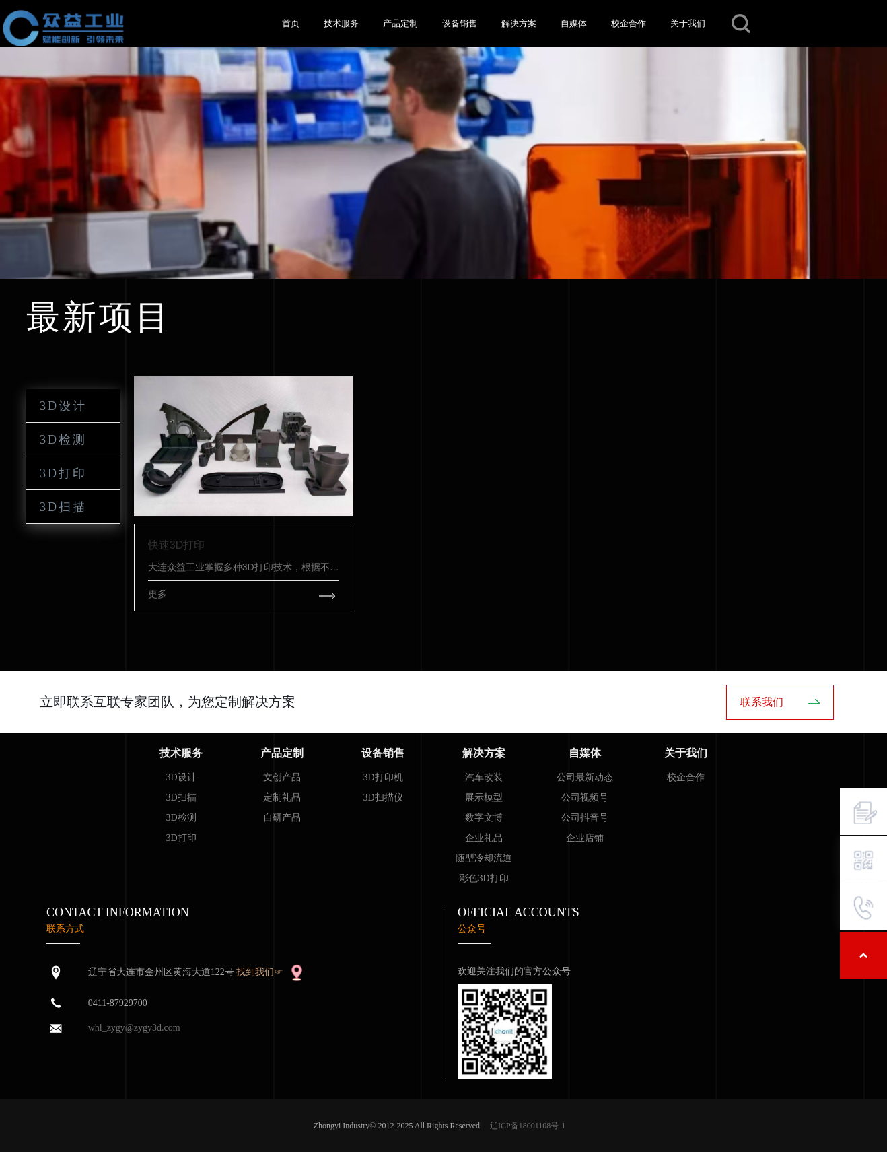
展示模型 (484, 797)
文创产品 (282, 777)
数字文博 (484, 818)
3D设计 (63, 406)
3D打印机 (382, 777)
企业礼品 (484, 838)
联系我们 (761, 702)
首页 (290, 23)
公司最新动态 (585, 777)
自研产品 (282, 818)
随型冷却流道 (484, 858)
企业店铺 (585, 838)
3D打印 (63, 473)
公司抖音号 (584, 818)
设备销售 (459, 23)
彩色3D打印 (483, 878)
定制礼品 (282, 797)
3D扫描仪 (382, 797)
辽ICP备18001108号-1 (527, 1125)
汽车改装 (484, 777)
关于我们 (687, 23)
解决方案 (518, 23)
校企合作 (628, 23)
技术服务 (341, 23)
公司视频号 (584, 797)
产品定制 (400, 23)
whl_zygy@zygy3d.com (134, 1028)
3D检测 (63, 439)
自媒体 (574, 23)
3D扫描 (63, 507)
